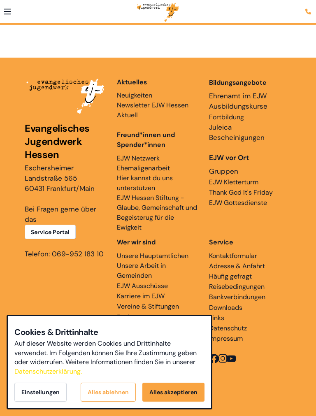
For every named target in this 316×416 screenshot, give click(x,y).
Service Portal (50, 232)
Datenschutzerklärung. (48, 371)
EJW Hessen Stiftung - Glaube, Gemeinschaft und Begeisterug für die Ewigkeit (157, 212)
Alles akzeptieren (173, 392)
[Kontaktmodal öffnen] (309, 6)
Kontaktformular (233, 255)
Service (221, 242)
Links (216, 318)
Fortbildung (226, 117)
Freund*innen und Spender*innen (146, 139)
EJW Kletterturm (233, 182)
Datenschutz (228, 328)
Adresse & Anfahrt (237, 266)
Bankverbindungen (237, 297)
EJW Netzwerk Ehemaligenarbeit (143, 163)
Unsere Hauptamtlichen (152, 255)
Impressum (226, 338)
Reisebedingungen (237, 286)
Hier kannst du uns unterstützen (145, 183)
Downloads (225, 307)
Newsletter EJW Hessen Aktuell (152, 110)
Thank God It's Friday (241, 192)
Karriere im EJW (141, 296)
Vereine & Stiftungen (148, 306)
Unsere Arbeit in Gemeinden (141, 270)
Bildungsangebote (238, 82)
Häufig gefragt (230, 276)
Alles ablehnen (108, 392)
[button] (7, 11)
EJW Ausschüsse (142, 285)
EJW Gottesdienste (238, 202)
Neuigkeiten (134, 88)
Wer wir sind (136, 242)
